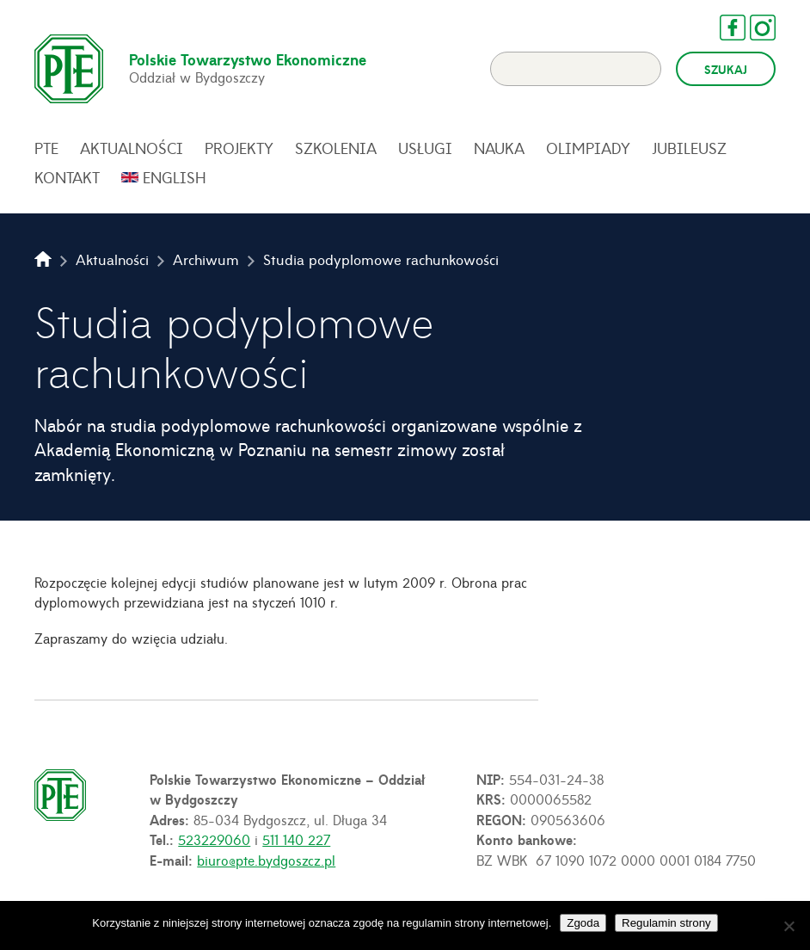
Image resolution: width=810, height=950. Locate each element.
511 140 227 (296, 839)
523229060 (214, 839)
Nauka (499, 148)
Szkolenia (336, 148)
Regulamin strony (666, 922)
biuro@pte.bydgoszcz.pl (266, 859)
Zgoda (583, 922)
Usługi (425, 148)
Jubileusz (689, 148)
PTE (46, 148)
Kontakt (67, 177)
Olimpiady (588, 148)
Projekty (239, 148)
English (174, 177)
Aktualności (131, 148)
